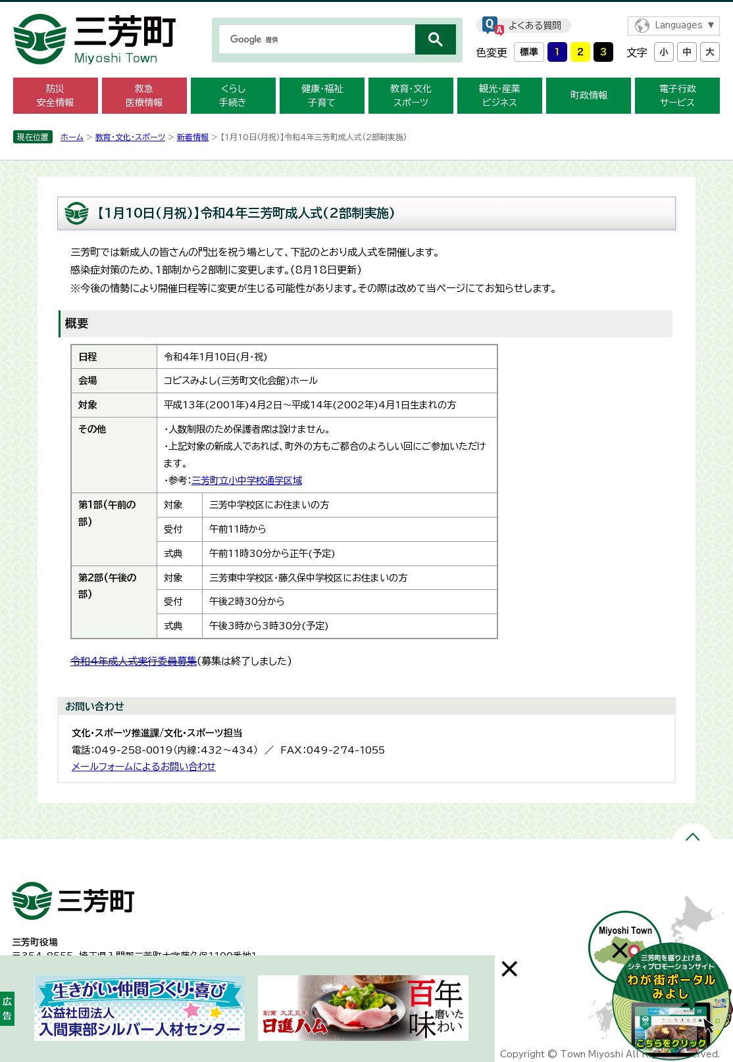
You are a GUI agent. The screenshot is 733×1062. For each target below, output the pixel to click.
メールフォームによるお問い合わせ (144, 766)
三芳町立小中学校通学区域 (246, 480)
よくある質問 (535, 25)
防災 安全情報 (55, 95)
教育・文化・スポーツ (130, 137)
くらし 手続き (233, 95)
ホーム (72, 137)
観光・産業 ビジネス (499, 95)
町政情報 (588, 95)
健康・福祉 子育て (322, 95)
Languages (679, 25)
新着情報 (193, 137)
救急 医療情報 (144, 95)
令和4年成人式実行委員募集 (133, 661)
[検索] (315, 39)
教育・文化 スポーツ (411, 95)
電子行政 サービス (677, 95)
